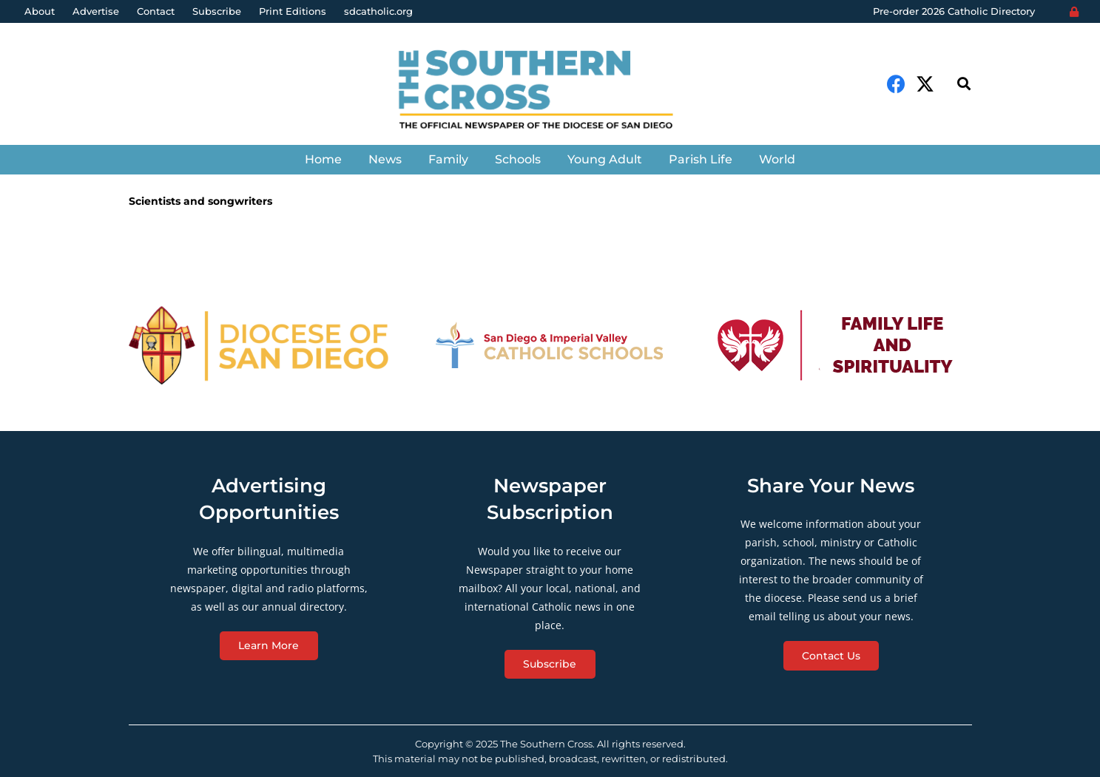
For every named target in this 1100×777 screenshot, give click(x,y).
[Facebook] (896, 84)
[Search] (964, 83)
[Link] (550, 91)
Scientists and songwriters (200, 201)
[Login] (1074, 11)
